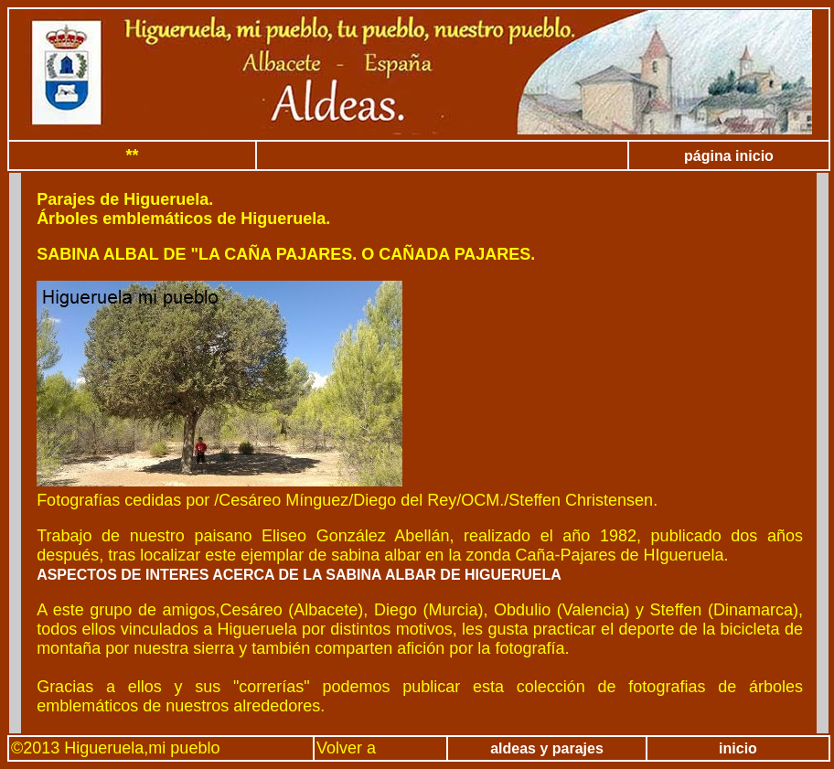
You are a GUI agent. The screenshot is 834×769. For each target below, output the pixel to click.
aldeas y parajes (547, 748)
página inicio (729, 156)
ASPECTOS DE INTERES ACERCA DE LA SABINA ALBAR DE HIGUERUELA (299, 574)
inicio (738, 748)
